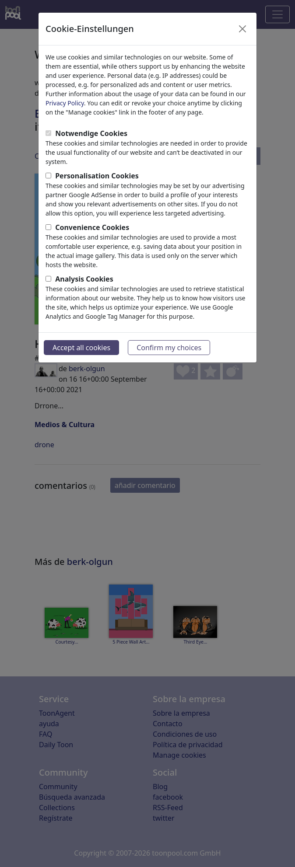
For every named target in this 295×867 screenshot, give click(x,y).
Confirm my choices (169, 347)
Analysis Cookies (84, 279)
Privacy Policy (65, 103)
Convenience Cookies (92, 227)
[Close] (242, 29)
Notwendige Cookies (91, 133)
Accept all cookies (81, 347)
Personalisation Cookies (97, 176)
